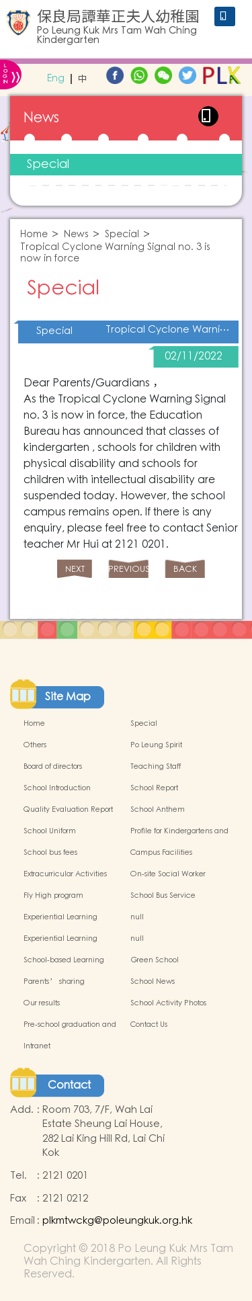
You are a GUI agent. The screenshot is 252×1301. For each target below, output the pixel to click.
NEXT (75, 569)
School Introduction (57, 788)
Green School (154, 960)
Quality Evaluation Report (68, 809)
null (137, 917)
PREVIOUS (128, 569)
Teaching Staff (155, 766)
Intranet (37, 1046)
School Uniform (50, 831)
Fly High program (53, 895)
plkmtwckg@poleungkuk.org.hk (117, 1221)
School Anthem (157, 809)
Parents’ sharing (54, 981)
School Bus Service (163, 895)
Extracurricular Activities (65, 874)
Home (34, 235)
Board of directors (53, 766)
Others (35, 745)
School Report (154, 788)
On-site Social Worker (168, 874)
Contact (69, 1085)
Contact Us (148, 1024)
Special (48, 164)
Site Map (68, 696)
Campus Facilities (161, 852)
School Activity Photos (168, 1003)
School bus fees (50, 852)
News (76, 235)
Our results (42, 1003)
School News (152, 981)
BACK (185, 569)
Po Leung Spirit (156, 745)
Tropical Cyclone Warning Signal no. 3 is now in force (115, 253)
